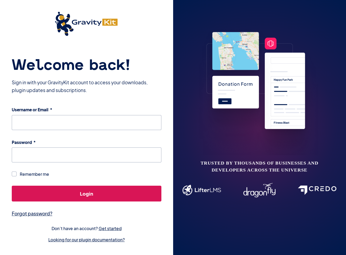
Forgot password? (32, 213)
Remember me (34, 174)
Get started (110, 228)
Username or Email (32, 109)
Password (24, 142)
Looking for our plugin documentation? (86, 239)
